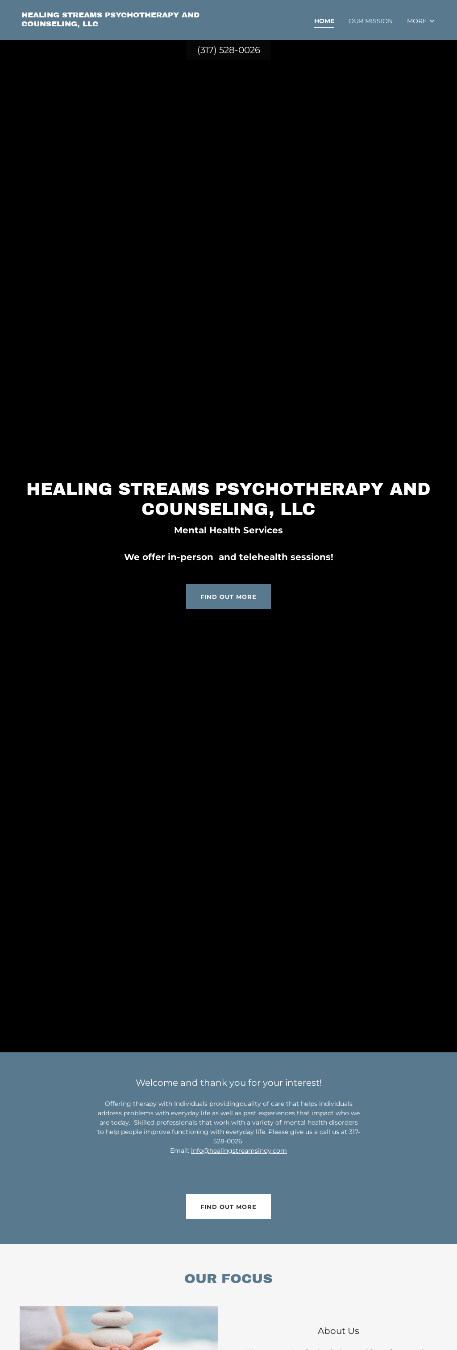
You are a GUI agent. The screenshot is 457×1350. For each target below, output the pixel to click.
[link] (121, 24)
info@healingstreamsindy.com (239, 1150)
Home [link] (324, 21)
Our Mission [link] (371, 21)
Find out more (228, 596)
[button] (421, 21)
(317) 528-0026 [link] (228, 50)
